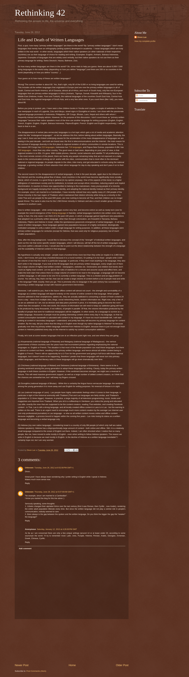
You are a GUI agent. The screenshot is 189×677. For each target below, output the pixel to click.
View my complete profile (144, 41)
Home (72, 665)
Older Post (122, 665)
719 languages (75, 147)
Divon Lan (141, 37)
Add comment (25, 548)
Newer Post (21, 665)
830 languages (24, 150)
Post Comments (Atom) (36, 671)
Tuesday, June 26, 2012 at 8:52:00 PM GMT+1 (54, 468)
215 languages (48, 147)
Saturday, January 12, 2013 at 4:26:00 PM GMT (57, 529)
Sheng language (59, 213)
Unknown (29, 468)
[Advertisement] (71, 641)
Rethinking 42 (40, 13)
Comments (142, 100)
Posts (139, 96)
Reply (27, 483)
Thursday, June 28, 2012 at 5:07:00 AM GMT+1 (54, 492)
